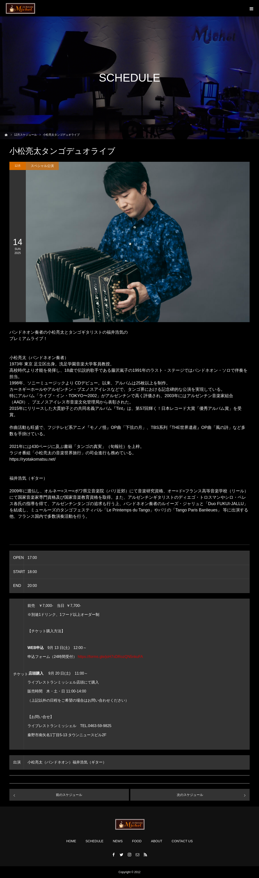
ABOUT (156, 841)
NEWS (118, 841)
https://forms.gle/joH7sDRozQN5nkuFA (110, 657)
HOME (71, 841)
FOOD (136, 841)
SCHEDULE (94, 841)
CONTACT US (182, 841)
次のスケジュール (190, 795)
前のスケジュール (69, 795)
